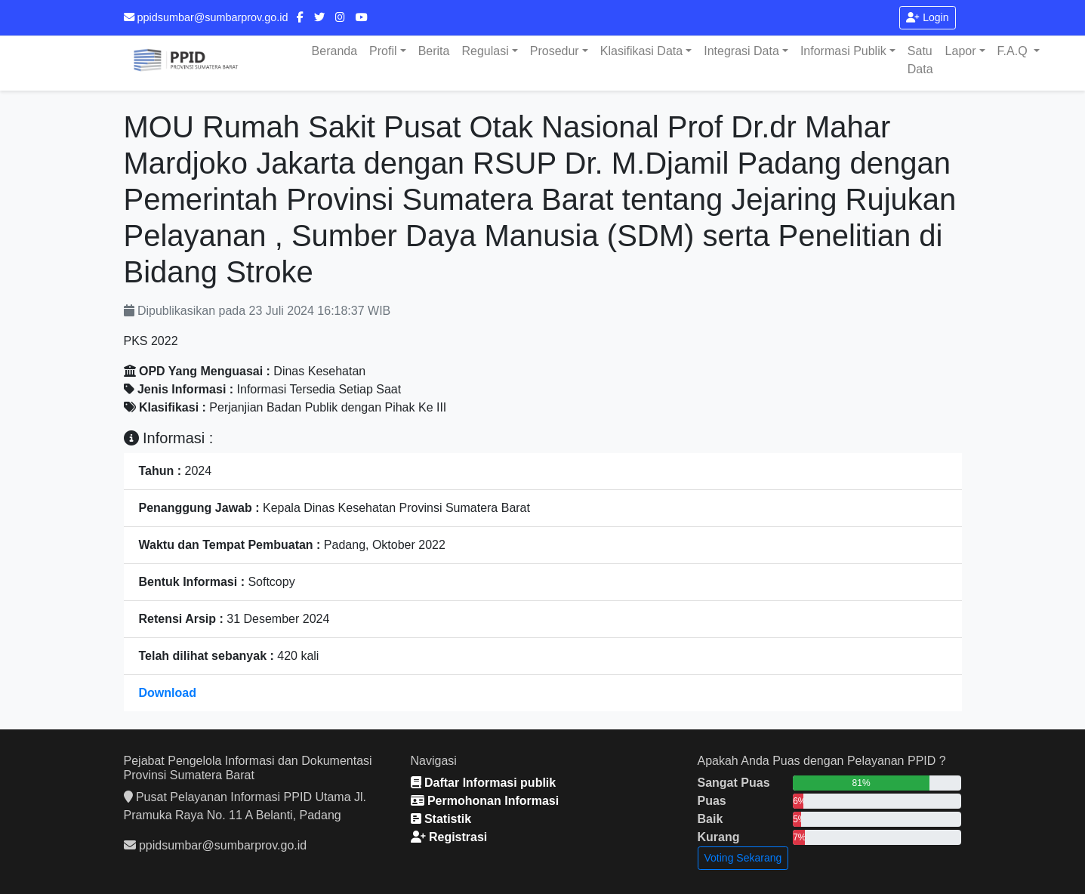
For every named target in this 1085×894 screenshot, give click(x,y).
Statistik (441, 818)
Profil (382, 51)
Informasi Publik (843, 51)
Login (927, 17)
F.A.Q (1014, 51)
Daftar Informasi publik (483, 782)
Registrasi (449, 837)
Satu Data (920, 60)
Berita (434, 51)
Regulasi (484, 51)
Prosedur (554, 51)
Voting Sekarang (743, 858)
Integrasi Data (741, 51)
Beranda (335, 51)
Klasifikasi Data (641, 51)
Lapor (960, 51)
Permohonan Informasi (485, 800)
